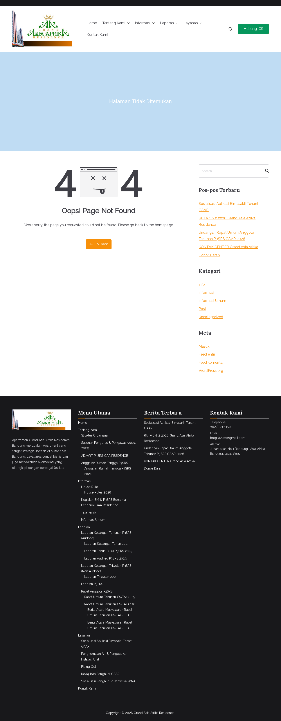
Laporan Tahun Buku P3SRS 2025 (108, 551)
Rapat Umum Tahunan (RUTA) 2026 (109, 604)
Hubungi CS (253, 29)
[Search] (265, 170)
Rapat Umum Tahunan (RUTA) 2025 (109, 597)
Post (202, 309)
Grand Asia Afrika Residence (154, 713)
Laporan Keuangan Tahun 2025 (106, 543)
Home (92, 23)
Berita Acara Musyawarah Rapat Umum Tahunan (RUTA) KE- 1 (109, 612)
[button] (127, 23)
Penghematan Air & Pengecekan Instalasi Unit (104, 656)
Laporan (169, 23)
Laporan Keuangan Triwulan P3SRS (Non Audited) (106, 568)
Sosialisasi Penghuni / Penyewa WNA (108, 681)
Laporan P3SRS (92, 584)
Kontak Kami (97, 35)
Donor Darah (209, 255)
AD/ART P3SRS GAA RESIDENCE (104, 455)
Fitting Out (88, 666)
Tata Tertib (88, 512)
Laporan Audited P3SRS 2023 (105, 558)
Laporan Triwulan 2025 (100, 576)
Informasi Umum (212, 301)
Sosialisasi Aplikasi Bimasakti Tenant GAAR (228, 207)
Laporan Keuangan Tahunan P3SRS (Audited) (106, 535)
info (202, 285)
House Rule (89, 487)
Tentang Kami (116, 23)
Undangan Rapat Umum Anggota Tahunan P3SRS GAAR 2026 (226, 235)
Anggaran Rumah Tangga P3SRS (104, 463)
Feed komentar (211, 362)
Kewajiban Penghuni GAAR (100, 674)
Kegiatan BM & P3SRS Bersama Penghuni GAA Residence (103, 502)
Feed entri (207, 354)
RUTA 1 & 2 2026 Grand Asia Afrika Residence (227, 221)
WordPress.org (211, 371)
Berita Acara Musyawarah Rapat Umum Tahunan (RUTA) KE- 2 (109, 625)
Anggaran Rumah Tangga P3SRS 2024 (107, 471)
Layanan (193, 23)
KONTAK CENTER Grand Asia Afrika (228, 247)
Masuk (204, 346)
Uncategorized (211, 317)
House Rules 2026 (97, 492)
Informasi (145, 23)
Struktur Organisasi (94, 435)
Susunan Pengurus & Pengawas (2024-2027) (109, 445)
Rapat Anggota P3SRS (97, 591)
